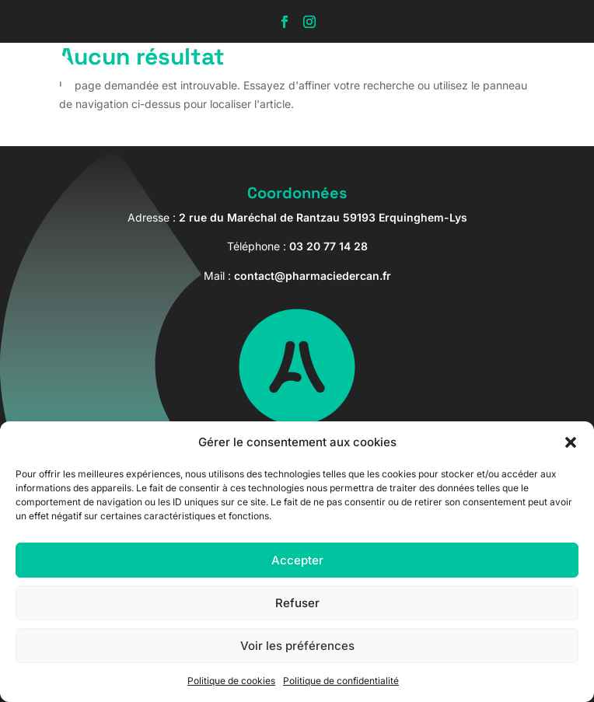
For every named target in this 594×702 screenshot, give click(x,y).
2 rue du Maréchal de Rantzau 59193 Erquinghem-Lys (323, 217)
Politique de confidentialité (341, 680)
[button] (570, 442)
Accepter (297, 560)
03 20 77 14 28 (328, 246)
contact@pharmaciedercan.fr (312, 275)
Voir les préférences (297, 645)
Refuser (297, 602)
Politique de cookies (231, 680)
